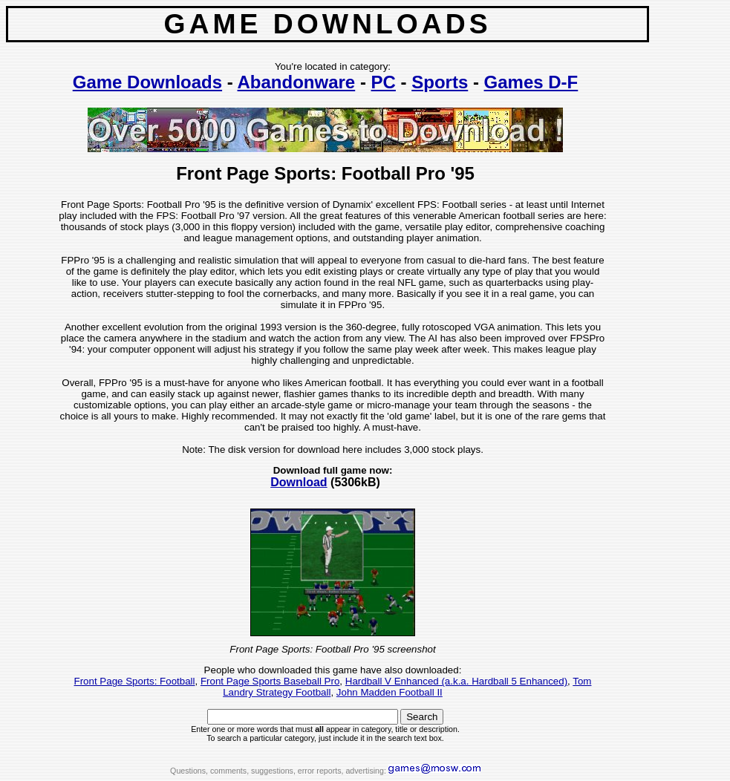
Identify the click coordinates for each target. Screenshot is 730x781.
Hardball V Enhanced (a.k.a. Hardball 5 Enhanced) (456, 681)
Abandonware (297, 82)
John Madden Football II (389, 692)
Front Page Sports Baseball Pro (270, 681)
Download (298, 482)
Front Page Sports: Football (134, 681)
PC (383, 82)
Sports (439, 82)
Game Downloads (147, 82)
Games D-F (531, 82)
